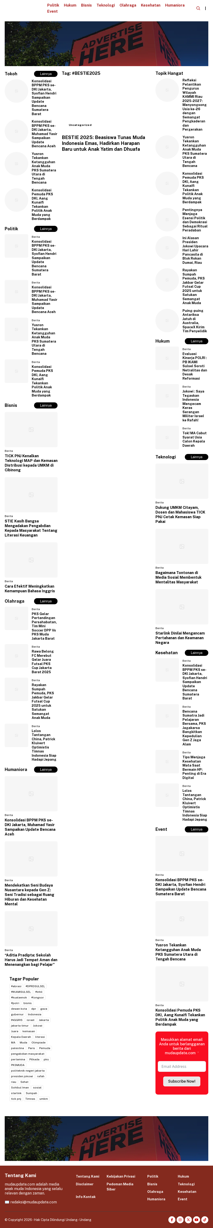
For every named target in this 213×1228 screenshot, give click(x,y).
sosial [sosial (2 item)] (37, 1087)
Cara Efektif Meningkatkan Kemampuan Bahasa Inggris (30, 588)
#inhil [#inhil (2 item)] (39, 992)
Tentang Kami (87, 1176)
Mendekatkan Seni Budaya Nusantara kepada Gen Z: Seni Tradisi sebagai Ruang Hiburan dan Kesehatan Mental (29, 894)
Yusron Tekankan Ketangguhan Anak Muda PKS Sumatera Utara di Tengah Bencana (44, 168)
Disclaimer (84, 1184)
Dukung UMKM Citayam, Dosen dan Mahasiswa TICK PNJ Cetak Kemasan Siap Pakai (180, 514)
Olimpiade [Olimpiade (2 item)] (38, 1042)
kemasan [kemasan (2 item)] (29, 1031)
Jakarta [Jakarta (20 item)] (44, 1020)
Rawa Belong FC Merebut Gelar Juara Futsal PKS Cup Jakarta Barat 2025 (43, 662)
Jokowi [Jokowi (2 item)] (37, 1025)
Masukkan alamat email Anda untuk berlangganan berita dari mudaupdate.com (182, 1046)
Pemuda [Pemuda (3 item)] (44, 1048)
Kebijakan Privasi (121, 1176)
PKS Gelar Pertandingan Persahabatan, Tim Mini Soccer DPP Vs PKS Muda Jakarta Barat (44, 626)
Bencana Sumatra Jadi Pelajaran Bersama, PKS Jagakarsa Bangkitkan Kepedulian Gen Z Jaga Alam (194, 728)
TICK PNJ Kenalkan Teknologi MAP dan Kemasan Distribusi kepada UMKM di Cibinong (31, 463)
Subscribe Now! (181, 1081)
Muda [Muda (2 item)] (23, 1042)
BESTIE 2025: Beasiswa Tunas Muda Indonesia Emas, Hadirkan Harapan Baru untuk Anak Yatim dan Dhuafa (103, 143)
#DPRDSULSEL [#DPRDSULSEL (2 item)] (35, 986)
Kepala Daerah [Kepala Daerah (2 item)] (21, 1037)
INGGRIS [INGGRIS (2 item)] (17, 1020)
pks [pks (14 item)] (46, 1059)
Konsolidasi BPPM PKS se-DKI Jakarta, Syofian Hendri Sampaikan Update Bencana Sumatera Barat (44, 97)
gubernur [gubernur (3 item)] (17, 1014)
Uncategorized (80, 125)
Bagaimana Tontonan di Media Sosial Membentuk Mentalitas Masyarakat (178, 577)
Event (52, 11)
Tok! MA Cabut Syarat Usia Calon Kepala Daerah (194, 439)
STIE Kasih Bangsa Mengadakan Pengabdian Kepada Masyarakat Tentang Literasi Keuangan (31, 528)
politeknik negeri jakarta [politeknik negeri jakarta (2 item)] (28, 1070)
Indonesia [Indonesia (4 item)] (34, 1014)
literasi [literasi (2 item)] (40, 1037)
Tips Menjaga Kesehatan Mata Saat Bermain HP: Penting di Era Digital (194, 767)
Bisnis (86, 5)
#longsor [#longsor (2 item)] (37, 997)
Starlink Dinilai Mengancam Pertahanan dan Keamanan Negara (180, 638)
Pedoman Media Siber (120, 1186)
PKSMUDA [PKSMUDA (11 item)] (18, 1065)
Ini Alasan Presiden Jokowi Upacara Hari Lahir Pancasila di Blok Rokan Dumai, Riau (195, 250)
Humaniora (175, 5)
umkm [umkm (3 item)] (43, 1098)
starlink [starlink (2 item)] (16, 1093)
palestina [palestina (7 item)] (17, 1048)
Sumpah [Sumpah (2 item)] (31, 1093)
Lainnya (46, 74)
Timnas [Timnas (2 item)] (30, 1098)
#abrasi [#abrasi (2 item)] (16, 986)
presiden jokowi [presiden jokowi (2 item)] (22, 1076)
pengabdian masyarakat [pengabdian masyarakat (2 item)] (27, 1053)
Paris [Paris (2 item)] (31, 1048)
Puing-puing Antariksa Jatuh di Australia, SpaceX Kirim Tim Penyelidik (194, 321)
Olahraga (128, 5)
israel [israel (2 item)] (31, 1020)
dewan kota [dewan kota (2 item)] (19, 1008)
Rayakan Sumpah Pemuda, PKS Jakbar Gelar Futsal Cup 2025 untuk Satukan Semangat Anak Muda (43, 701)
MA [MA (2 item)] (13, 1042)
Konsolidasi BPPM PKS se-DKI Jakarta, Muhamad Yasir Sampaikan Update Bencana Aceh (44, 134)
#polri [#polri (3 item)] (15, 1003)
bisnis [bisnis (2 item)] (27, 1003)
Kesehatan (150, 5)
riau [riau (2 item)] (13, 1082)
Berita (36, 236)
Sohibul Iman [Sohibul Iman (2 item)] (20, 1087)
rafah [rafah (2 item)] (40, 1076)
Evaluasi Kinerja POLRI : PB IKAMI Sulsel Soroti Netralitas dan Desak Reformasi (194, 366)
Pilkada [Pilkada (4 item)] (34, 1059)
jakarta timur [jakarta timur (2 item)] (20, 1025)
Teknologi (106, 5)
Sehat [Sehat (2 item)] (24, 1082)
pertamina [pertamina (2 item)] (18, 1059)
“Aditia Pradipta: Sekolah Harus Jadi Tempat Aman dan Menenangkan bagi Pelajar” (31, 960)
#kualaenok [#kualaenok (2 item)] (19, 997)
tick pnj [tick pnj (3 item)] (16, 1098)
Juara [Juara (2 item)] (14, 1031)
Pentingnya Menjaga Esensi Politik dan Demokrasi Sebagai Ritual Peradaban (195, 220)
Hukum (70, 5)
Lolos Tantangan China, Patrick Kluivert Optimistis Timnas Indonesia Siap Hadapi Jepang (44, 745)
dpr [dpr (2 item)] (33, 1008)
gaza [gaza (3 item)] (43, 1008)
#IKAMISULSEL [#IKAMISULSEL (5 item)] (21, 992)
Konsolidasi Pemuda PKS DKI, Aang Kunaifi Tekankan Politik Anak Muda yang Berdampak (42, 204)
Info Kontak (86, 1197)
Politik (53, 5)
